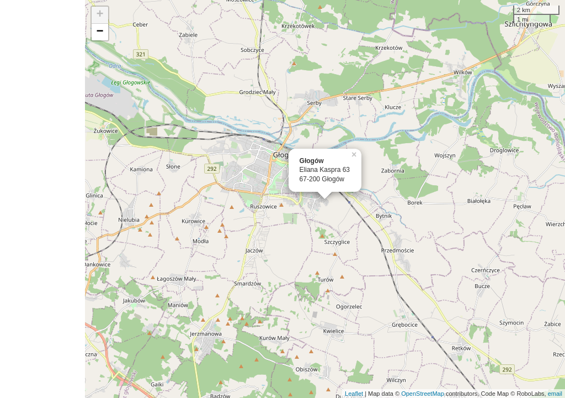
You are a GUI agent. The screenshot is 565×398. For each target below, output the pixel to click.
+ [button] (100, 15)
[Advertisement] (42, 199)
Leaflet (354, 393)
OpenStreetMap (422, 393)
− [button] (100, 32)
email (555, 393)
